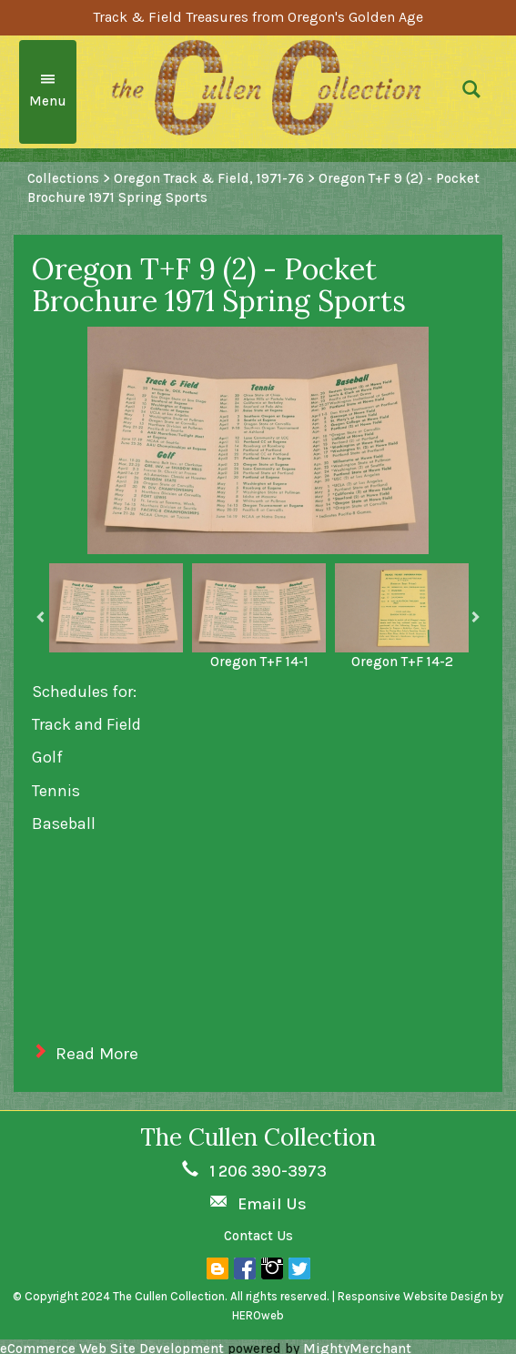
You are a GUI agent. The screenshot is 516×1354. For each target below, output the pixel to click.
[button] (482, 92)
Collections (63, 178)
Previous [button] (41, 617)
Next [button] (475, 617)
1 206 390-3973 (268, 1171)
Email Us (272, 1204)
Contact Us (258, 1236)
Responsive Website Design (413, 1296)
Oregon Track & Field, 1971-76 (209, 178)
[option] (116, 607)
